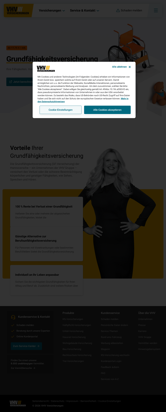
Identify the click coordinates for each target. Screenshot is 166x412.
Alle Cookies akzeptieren (107, 109)
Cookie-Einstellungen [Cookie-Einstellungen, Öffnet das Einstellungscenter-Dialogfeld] (61, 109)
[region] (84, 90)
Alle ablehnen (119, 66)
